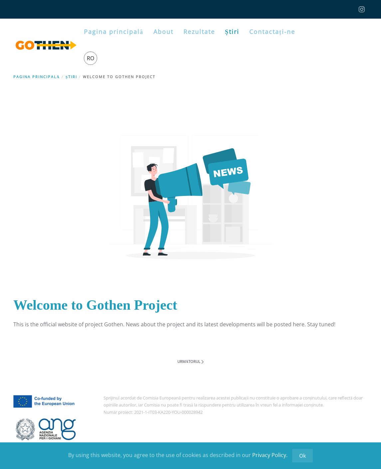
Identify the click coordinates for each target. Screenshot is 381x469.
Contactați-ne (272, 32)
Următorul (190, 361)
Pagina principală (113, 32)
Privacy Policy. (269, 455)
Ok (302, 455)
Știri (232, 32)
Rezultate (199, 32)
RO (90, 58)
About (163, 32)
